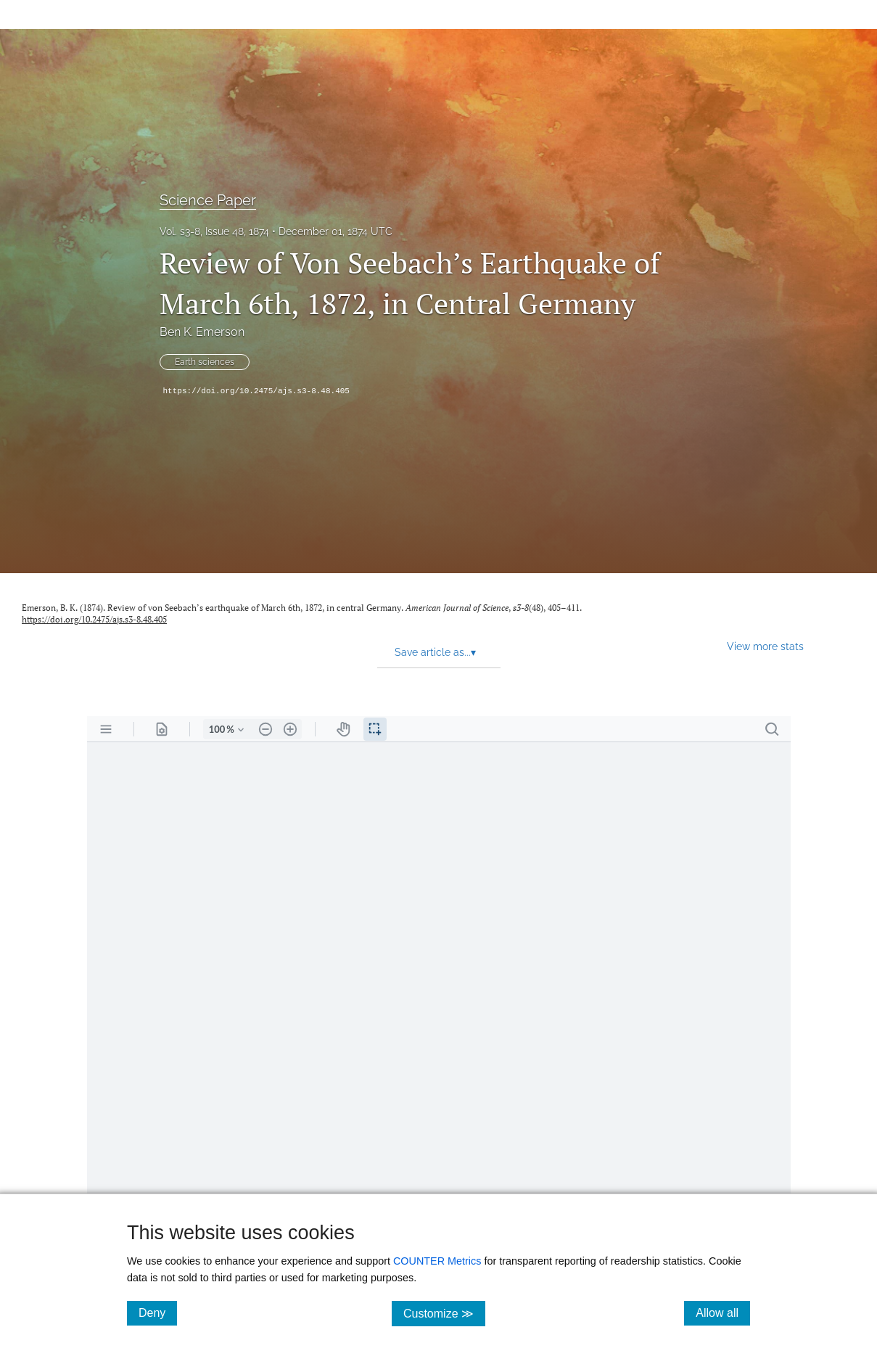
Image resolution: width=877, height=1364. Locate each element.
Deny (158, 1312)
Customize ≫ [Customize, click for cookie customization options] (444, 1313)
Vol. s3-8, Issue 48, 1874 (214, 231)
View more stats (765, 646)
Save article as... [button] (435, 652)
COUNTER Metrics (437, 1261)
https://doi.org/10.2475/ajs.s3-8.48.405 (256, 391)
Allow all (723, 1312)
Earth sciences (204, 362)
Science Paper (208, 200)
